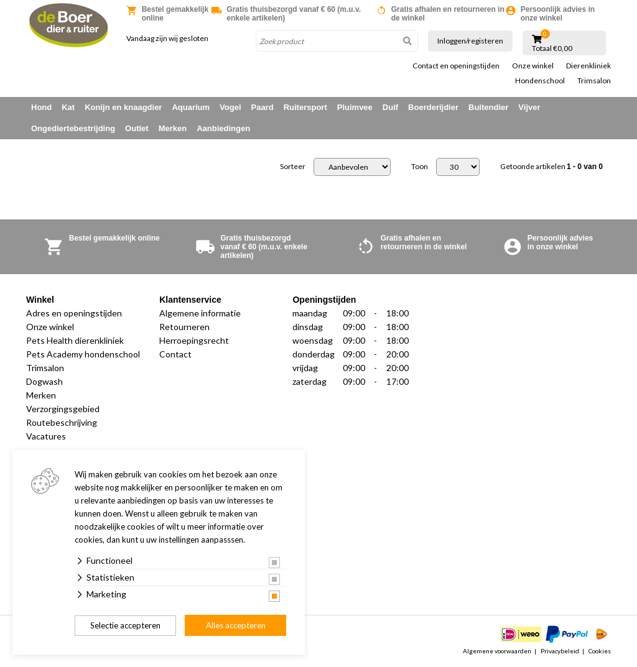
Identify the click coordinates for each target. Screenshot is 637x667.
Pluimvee (355, 107)
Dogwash (44, 381)
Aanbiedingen (223, 128)
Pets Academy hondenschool (83, 354)
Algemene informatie (200, 313)
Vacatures (46, 436)
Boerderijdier (433, 107)
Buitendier (488, 107)
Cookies (599, 651)
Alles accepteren (236, 625)
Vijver (529, 107)
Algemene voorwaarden (497, 651)
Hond (41, 107)
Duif (390, 107)
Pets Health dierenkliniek (75, 340)
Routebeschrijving (61, 422)
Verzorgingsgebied (63, 408)
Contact (175, 354)
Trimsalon (594, 81)
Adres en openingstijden (74, 313)
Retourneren (184, 326)
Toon (419, 166)
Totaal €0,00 (552, 48)
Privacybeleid (560, 651)
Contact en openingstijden (456, 66)
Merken (173, 128)
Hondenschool (540, 81)
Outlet (137, 128)
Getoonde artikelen (551, 166)
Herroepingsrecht (194, 340)
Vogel (230, 107)
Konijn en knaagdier (123, 107)
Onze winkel (533, 66)
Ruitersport (305, 107)
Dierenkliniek (588, 66)
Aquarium (191, 107)
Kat (68, 107)
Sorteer (292, 166)
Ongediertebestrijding (73, 128)
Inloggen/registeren (470, 40)
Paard (262, 107)
